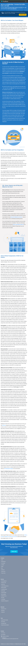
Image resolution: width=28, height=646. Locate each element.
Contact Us (2, 569)
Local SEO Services (4, 589)
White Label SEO (3, 587)
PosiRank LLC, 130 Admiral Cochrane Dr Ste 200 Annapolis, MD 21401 (9, 638)
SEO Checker (3, 621)
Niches (2, 566)
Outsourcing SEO (3, 592)
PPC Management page (8, 468)
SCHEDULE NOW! (23, 14)
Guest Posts (3, 584)
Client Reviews (3, 561)
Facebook (3, 634)
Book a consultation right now (18, 224)
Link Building (3, 599)
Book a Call (14, 551)
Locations (2, 564)
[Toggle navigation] (25, 1)
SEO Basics (3, 610)
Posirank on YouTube (5, 636)
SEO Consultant (3, 594)
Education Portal (3, 608)
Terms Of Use (3, 571)
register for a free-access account (10, 536)
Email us (3, 632)
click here (4, 425)
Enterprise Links (3, 582)
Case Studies (3, 563)
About (2, 559)
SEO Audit (2, 597)
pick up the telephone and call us (16, 217)
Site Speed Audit (3, 623)
